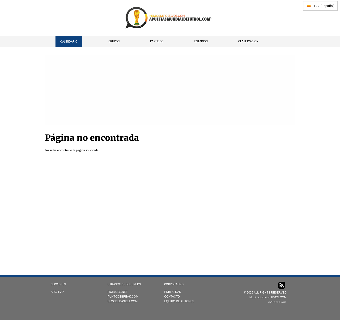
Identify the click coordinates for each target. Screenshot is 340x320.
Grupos (113, 41)
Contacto (172, 296)
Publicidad (172, 292)
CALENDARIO (68, 41)
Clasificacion (248, 41)
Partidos (156, 41)
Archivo (57, 292)
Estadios (201, 41)
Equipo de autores (179, 301)
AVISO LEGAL (277, 302)
